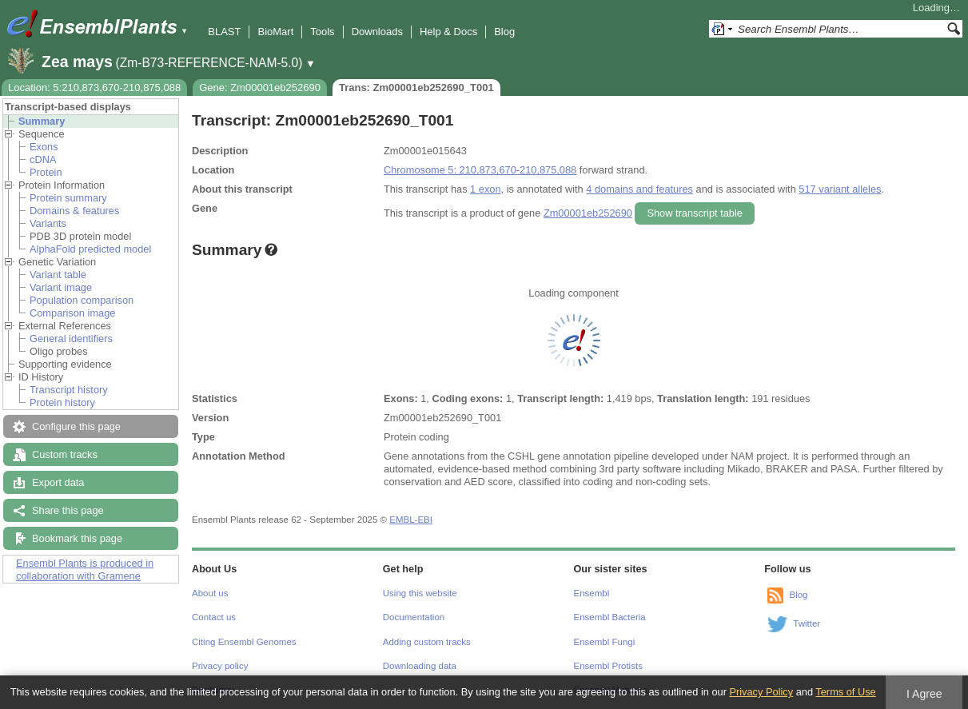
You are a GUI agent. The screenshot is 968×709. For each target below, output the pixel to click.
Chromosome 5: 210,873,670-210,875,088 (480, 170)
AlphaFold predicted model (90, 249)
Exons (44, 147)
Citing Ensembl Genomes (244, 642)
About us (210, 593)
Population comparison (81, 300)
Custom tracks (65, 454)
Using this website (420, 593)
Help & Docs (448, 32)
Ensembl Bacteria (610, 617)
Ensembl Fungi (604, 642)
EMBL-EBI (410, 519)
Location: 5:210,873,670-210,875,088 (94, 88)
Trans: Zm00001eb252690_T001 (416, 88)
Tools (322, 32)
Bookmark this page (77, 538)
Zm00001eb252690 (588, 213)
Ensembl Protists (608, 666)
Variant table (58, 275)
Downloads (377, 32)
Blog (504, 32)
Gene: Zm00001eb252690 (260, 88)
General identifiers (71, 339)
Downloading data (419, 666)
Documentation (413, 617)
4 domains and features (639, 189)
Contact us (214, 617)
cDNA (43, 159)
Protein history (62, 402)
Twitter (806, 623)
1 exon (485, 189)
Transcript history (69, 390)
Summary (41, 121)
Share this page (68, 510)
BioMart (275, 32)
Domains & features (74, 211)
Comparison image (72, 313)
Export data (58, 482)
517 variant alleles (840, 189)
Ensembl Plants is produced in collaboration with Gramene (84, 569)
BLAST (224, 32)
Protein (46, 172)
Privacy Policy (761, 692)
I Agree (924, 693)
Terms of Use (845, 692)
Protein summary (68, 198)
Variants (48, 223)
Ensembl (592, 593)
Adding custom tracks (427, 642)
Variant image (61, 287)
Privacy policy (220, 666)
